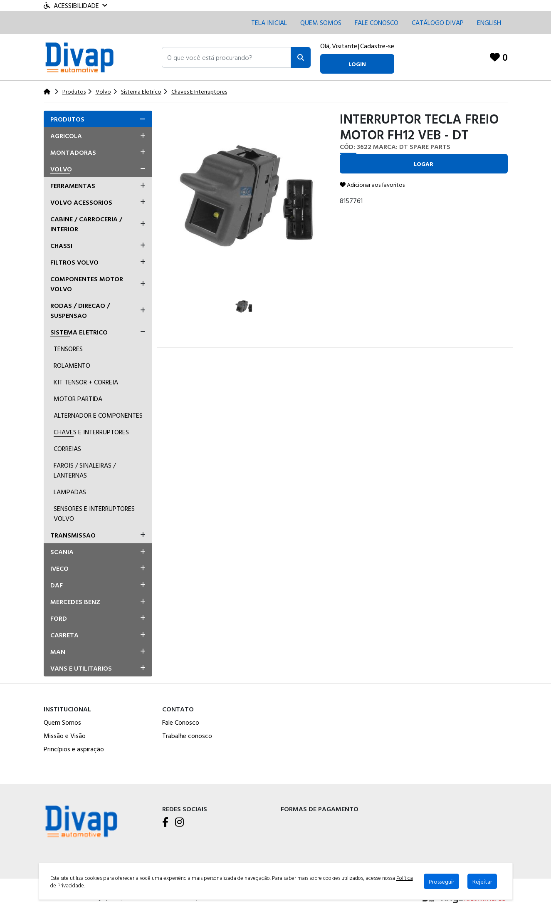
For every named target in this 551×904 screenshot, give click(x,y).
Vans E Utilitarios (81, 668)
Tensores (68, 349)
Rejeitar (482, 881)
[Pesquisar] (301, 57)
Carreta (64, 635)
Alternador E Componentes (98, 415)
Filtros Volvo (74, 262)
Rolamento (72, 365)
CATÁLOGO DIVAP (438, 22)
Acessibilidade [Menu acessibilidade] (75, 5)
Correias (67, 448)
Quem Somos (320, 22)
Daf (56, 585)
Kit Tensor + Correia (86, 382)
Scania (62, 552)
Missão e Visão (65, 736)
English (489, 22)
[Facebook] (165, 822)
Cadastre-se (377, 46)
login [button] (357, 63)
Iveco (59, 568)
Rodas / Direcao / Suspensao (80, 310)
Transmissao (73, 535)
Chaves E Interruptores (91, 432)
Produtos (67, 119)
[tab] (98, 119)
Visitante (344, 46)
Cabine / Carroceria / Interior (86, 224)
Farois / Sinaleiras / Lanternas (85, 470)
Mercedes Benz (75, 602)
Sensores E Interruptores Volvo (94, 513)
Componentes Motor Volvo (86, 284)
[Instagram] (179, 822)
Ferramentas (72, 186)
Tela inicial (269, 22)
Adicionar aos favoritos (372, 184)
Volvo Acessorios (81, 202)
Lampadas (70, 492)
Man (57, 651)
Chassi (61, 245)
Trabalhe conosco (187, 736)
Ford (58, 618)
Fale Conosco (180, 722)
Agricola (66, 136)
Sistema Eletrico (79, 332)
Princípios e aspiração (74, 749)
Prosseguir (441, 881)
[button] (226, 57)
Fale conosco (376, 22)
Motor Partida (78, 399)
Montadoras (73, 152)
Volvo (61, 169)
